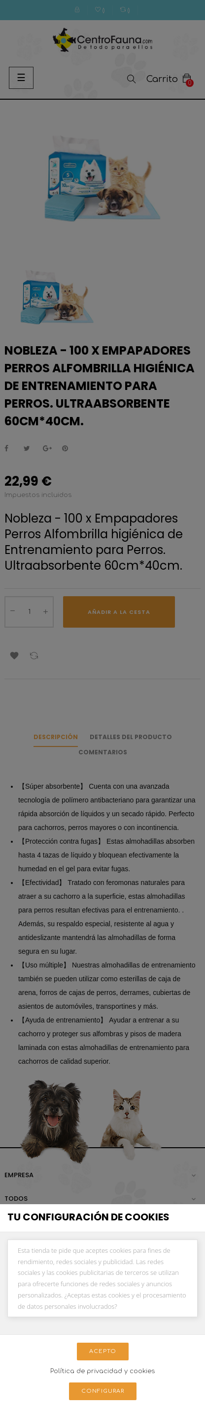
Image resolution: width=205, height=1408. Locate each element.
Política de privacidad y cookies (102, 1371)
